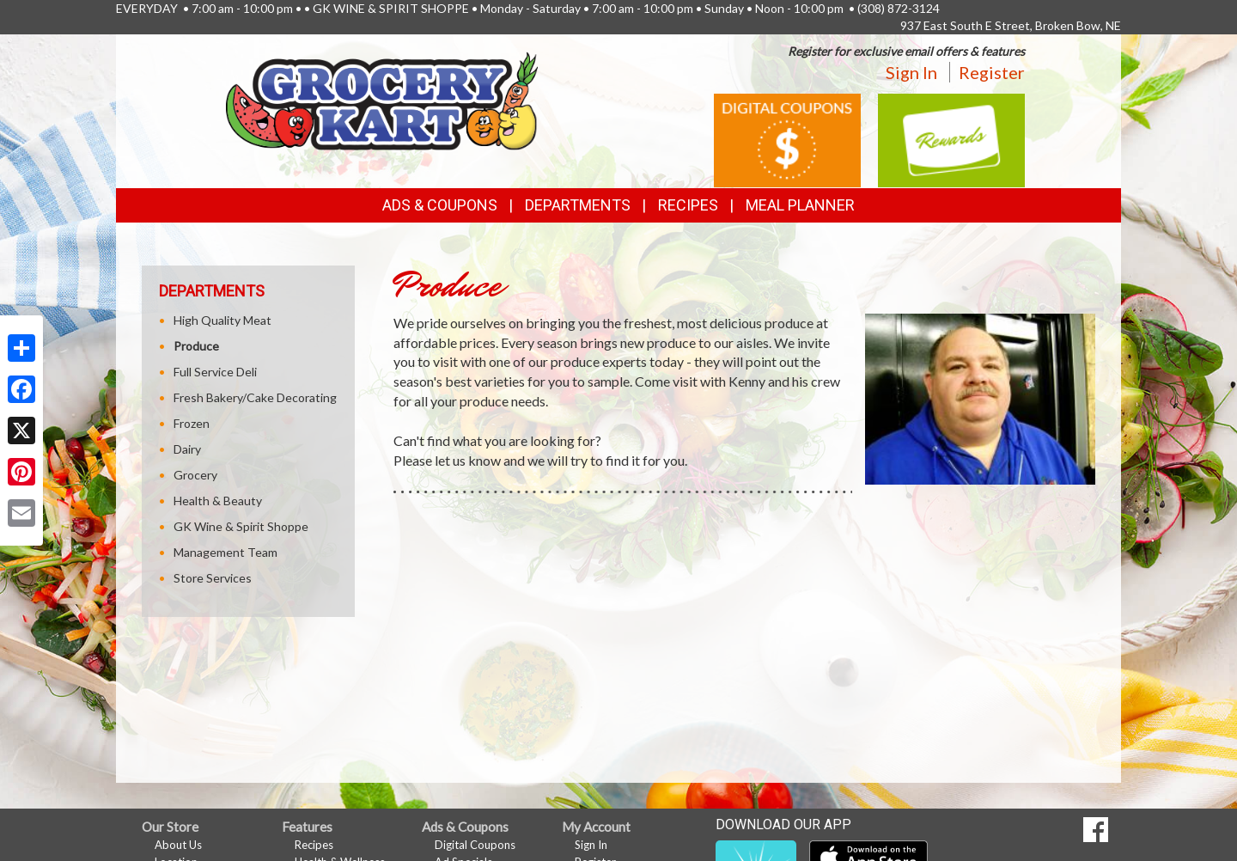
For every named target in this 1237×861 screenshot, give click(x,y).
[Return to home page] (382, 99)
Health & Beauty (218, 500)
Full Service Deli (215, 371)
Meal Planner (800, 205)
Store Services (213, 578)
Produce (196, 346)
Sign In (911, 72)
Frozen (192, 423)
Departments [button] (578, 205)
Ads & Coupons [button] (439, 205)
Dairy (187, 449)
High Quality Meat (222, 320)
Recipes (688, 205)
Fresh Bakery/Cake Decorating (255, 397)
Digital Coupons (475, 845)
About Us (178, 845)
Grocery (195, 474)
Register (992, 72)
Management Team (225, 552)
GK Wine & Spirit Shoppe (241, 526)
